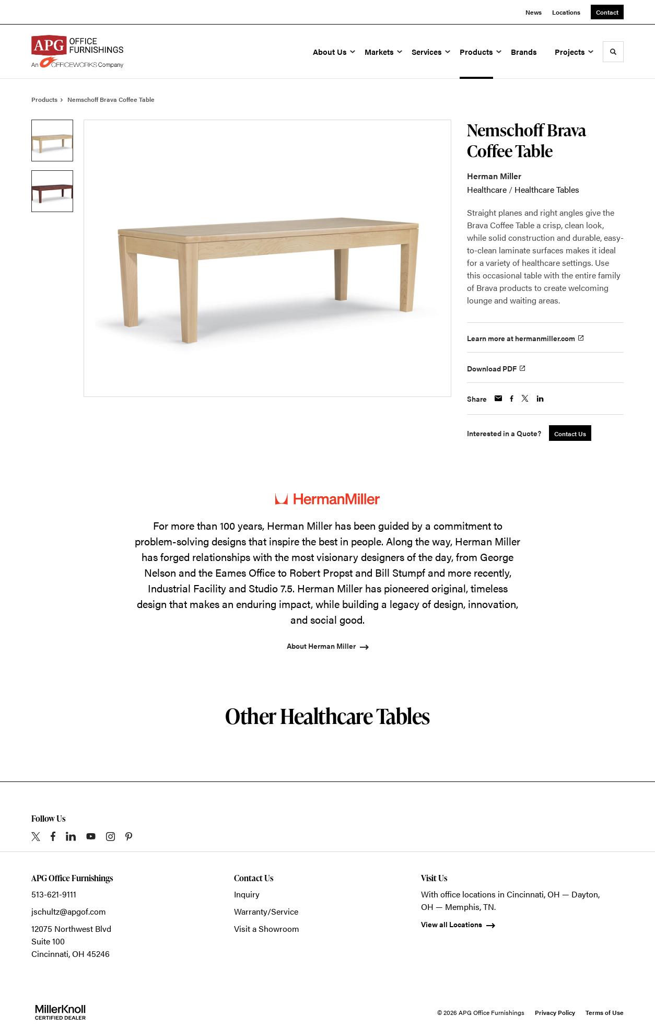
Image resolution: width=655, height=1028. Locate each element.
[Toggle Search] (613, 51)
